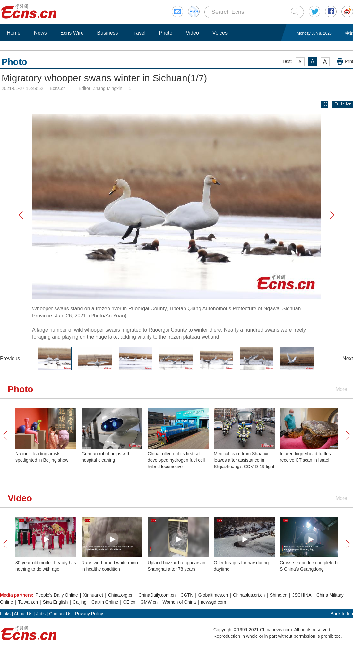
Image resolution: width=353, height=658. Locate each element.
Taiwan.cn (28, 602)
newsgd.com (213, 602)
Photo (165, 33)
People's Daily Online (56, 595)
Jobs (41, 613)
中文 (349, 33)
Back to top (342, 613)
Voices (220, 33)
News (40, 33)
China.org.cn (120, 595)
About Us (23, 613)
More (341, 389)
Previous (10, 358)
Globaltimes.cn (213, 595)
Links (5, 613)
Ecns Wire (72, 33)
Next (347, 358)
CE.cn (129, 602)
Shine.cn (278, 595)
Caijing (80, 602)
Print (349, 61)
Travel (139, 33)
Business (107, 33)
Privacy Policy (89, 613)
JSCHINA (302, 595)
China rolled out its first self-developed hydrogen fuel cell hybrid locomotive (176, 460)
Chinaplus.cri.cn (249, 595)
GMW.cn (149, 602)
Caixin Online (104, 602)
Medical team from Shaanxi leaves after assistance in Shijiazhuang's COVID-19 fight (244, 460)
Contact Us (60, 613)
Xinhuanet (93, 595)
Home (14, 33)
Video (192, 33)
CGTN (187, 595)
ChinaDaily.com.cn (157, 595)
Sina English (55, 602)
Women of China (179, 602)
